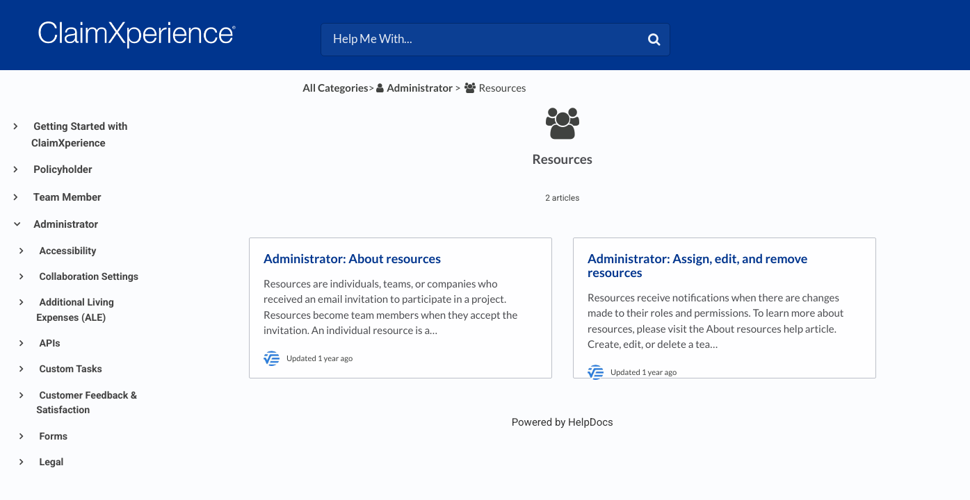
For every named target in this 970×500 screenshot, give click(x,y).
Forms (52, 436)
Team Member (66, 197)
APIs (48, 343)
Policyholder (61, 169)
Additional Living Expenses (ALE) (75, 310)
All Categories (335, 88)
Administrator (64, 224)
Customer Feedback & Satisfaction (86, 403)
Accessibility (66, 251)
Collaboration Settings (87, 277)
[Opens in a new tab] (562, 422)
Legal (50, 462)
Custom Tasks (69, 369)
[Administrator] (413, 88)
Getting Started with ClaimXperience (79, 134)
